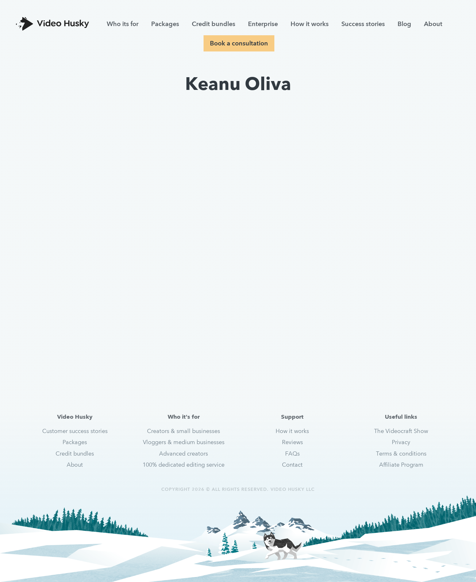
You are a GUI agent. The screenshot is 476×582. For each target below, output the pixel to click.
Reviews (292, 442)
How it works (310, 24)
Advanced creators (183, 453)
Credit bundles (213, 24)
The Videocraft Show (401, 431)
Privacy (401, 442)
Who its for (122, 24)
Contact (292, 464)
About (433, 24)
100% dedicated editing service (184, 464)
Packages (165, 24)
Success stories (363, 24)
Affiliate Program (401, 464)
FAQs (292, 453)
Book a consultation (239, 43)
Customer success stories (75, 431)
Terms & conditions (401, 453)
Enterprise (263, 24)
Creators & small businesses (183, 431)
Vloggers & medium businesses (184, 442)
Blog (404, 24)
